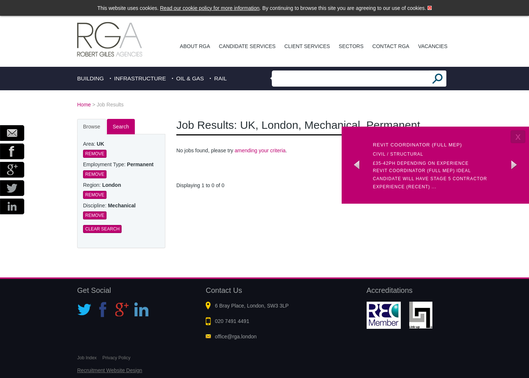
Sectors (351, 46)
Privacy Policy (116, 357)
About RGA (195, 46)
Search (121, 127)
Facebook (12, 151)
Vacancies (432, 46)
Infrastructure (140, 78)
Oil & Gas (190, 78)
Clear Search (102, 229)
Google (12, 170)
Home (84, 105)
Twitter (12, 188)
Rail (220, 78)
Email (12, 133)
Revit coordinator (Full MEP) (417, 145)
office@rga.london (236, 336)
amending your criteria (260, 150)
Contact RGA (391, 46)
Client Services (307, 46)
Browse (91, 127)
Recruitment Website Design (109, 370)
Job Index (87, 357)
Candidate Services (247, 46)
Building (90, 78)
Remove (94, 153)
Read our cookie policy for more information (210, 8)
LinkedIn (12, 206)
